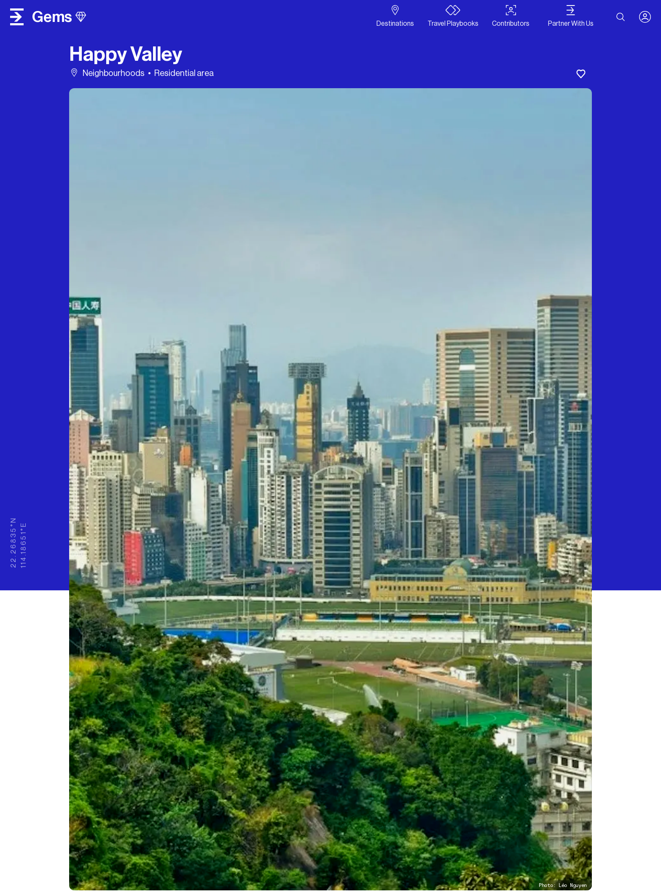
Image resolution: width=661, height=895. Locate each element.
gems (59, 16)
